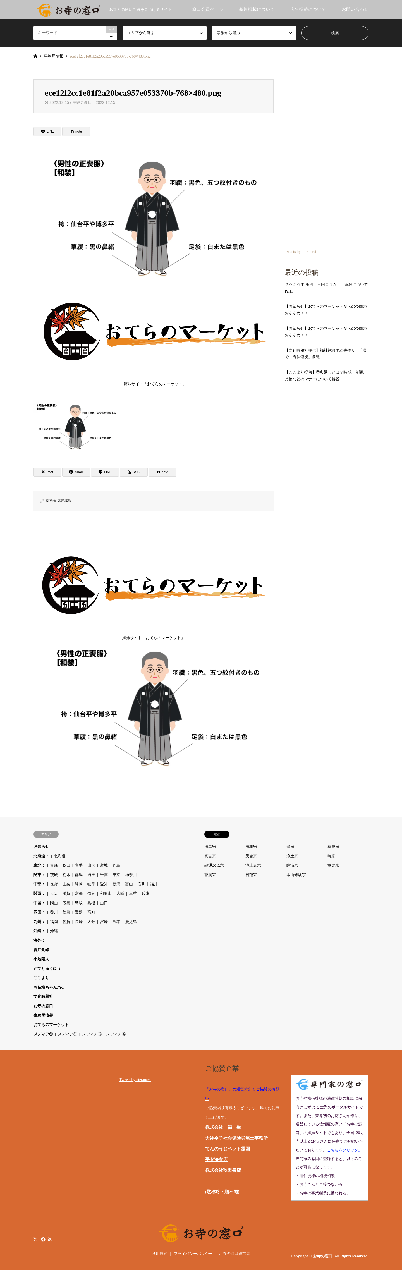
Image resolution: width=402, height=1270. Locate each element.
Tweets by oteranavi (300, 252)
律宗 (290, 847)
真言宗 (210, 856)
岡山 (54, 903)
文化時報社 (43, 996)
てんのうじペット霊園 (227, 1148)
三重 (133, 893)
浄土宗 (292, 856)
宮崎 (104, 922)
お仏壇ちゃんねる (49, 987)
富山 (129, 884)
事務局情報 (43, 1015)
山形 (91, 865)
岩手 (79, 865)
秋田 (66, 865)
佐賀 (66, 922)
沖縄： (39, 931)
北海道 (60, 856)
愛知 (104, 884)
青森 (54, 865)
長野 (54, 884)
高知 (91, 912)
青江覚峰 (41, 950)
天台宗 (251, 856)
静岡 (79, 884)
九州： (39, 922)
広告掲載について (308, 9)
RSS (50, 1239)
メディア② (67, 1034)
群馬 (79, 875)
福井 (154, 884)
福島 (116, 865)
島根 (91, 903)
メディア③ (92, 1034)
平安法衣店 (216, 1159)
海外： (39, 940)
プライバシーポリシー (193, 1254)
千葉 (104, 875)
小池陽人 (41, 959)
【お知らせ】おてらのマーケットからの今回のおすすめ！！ (326, 309)
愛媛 (79, 912)
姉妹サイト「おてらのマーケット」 (155, 335)
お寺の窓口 (43, 1006)
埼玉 (91, 875)
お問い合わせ (355, 9)
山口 (104, 903)
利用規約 (160, 1254)
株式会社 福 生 (223, 1127)
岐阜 (91, 884)
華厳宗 (333, 847)
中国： (39, 903)
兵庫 (145, 893)
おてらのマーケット (51, 1025)
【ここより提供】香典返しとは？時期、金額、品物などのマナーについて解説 (326, 375)
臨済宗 (292, 865)
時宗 (331, 856)
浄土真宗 (253, 865)
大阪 (54, 893)
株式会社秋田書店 (223, 1170)
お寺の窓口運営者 (234, 1254)
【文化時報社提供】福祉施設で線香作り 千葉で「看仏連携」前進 (326, 353)
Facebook (43, 1239)
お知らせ (41, 847)
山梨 (66, 884)
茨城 (54, 875)
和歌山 (106, 893)
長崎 (79, 922)
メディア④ (116, 1034)
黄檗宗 (333, 865)
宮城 (104, 865)
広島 (66, 903)
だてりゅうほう (47, 969)
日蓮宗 (251, 875)
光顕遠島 (64, 500)
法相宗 (251, 847)
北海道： (41, 856)
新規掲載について (257, 9)
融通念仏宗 (214, 865)
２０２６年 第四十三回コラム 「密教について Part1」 (326, 288)
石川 (141, 884)
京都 (79, 893)
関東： (39, 875)
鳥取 (79, 903)
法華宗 (210, 847)
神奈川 (131, 875)
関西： (39, 893)
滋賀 (66, 893)
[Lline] (47, 131)
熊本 (116, 922)
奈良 (91, 893)
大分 (91, 922)
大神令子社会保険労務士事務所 (236, 1138)
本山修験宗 (296, 875)
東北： (39, 865)
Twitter (35, 1239)
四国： (39, 912)
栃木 (66, 875)
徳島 (66, 912)
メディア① (43, 1034)
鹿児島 (131, 922)
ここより (41, 978)
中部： (39, 884)
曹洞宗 (210, 875)
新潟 (116, 884)
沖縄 (54, 931)
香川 (54, 912)
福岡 (54, 922)
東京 (116, 875)
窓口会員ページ (207, 9)
